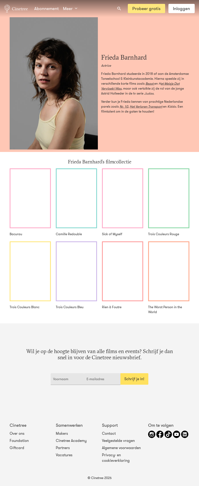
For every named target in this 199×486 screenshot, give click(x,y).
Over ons (17, 433)
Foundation (19, 440)
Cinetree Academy (71, 440)
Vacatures (64, 455)
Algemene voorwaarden (121, 448)
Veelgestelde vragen (118, 440)
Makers (62, 433)
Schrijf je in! (134, 379)
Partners (63, 448)
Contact (109, 433)
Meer (70, 8)
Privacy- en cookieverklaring (116, 458)
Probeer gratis (146, 8)
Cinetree (16, 8)
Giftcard (17, 448)
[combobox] (119, 9)
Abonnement (46, 8)
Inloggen (181, 8)
